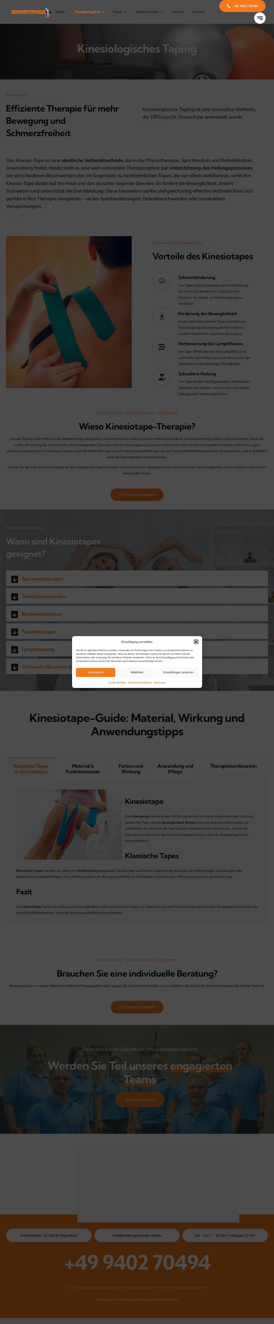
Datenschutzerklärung (140, 682)
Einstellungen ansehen (178, 672)
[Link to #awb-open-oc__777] (260, 18)
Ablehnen (137, 672)
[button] (196, 642)
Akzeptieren (95, 672)
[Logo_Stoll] (31, 7)
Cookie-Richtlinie (117, 682)
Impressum (160, 682)
